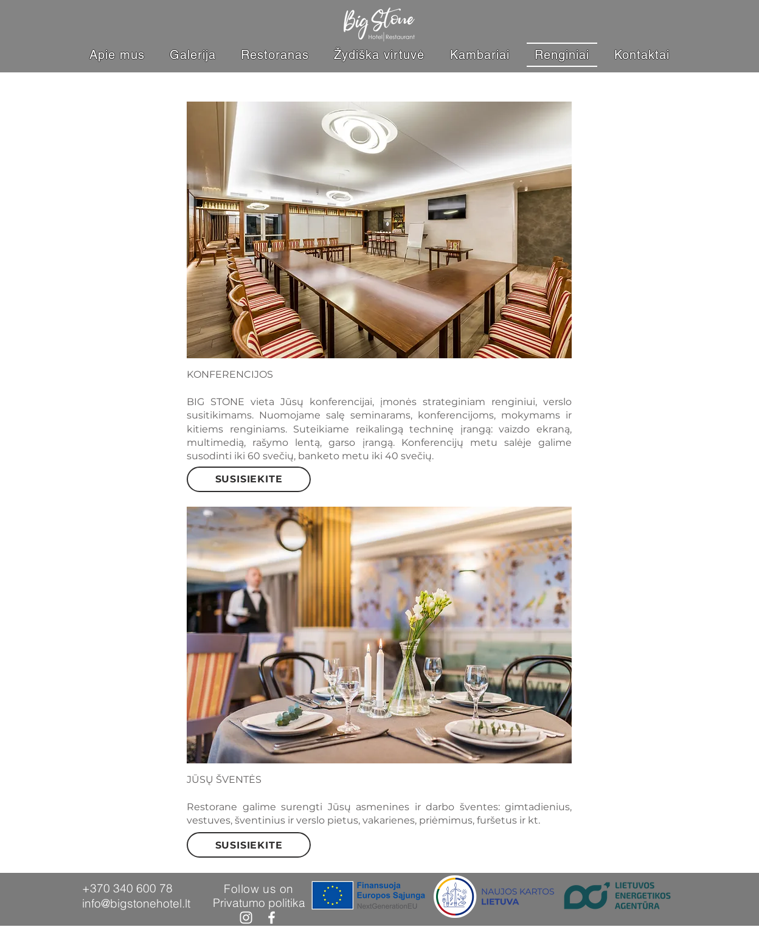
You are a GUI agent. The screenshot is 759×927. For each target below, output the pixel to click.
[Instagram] (246, 917)
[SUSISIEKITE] (249, 479)
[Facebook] (271, 917)
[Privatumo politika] (259, 903)
